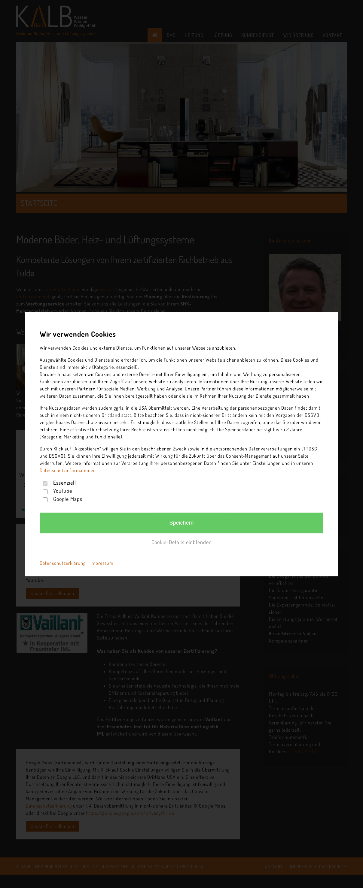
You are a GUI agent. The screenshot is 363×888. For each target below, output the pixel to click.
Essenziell (64, 482)
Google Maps (67, 498)
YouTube (62, 490)
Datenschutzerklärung (63, 563)
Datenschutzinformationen (68, 470)
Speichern (181, 523)
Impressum (101, 563)
